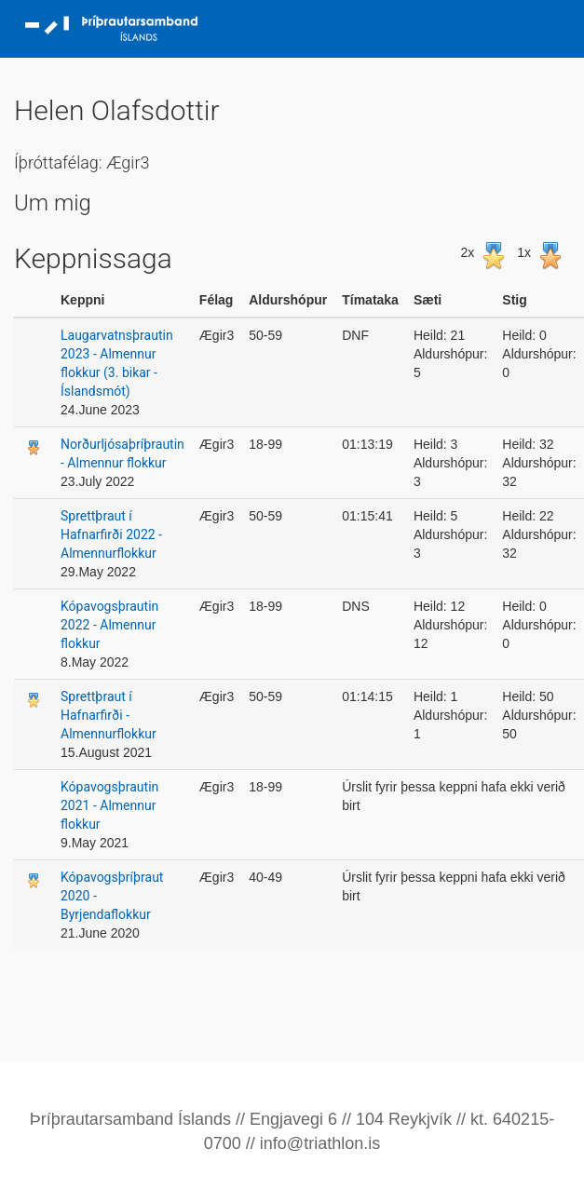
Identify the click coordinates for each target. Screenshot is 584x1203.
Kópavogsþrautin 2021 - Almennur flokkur (109, 805)
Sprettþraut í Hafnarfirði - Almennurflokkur (108, 715)
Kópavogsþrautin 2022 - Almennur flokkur (109, 625)
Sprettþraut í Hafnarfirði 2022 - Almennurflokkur (111, 534)
